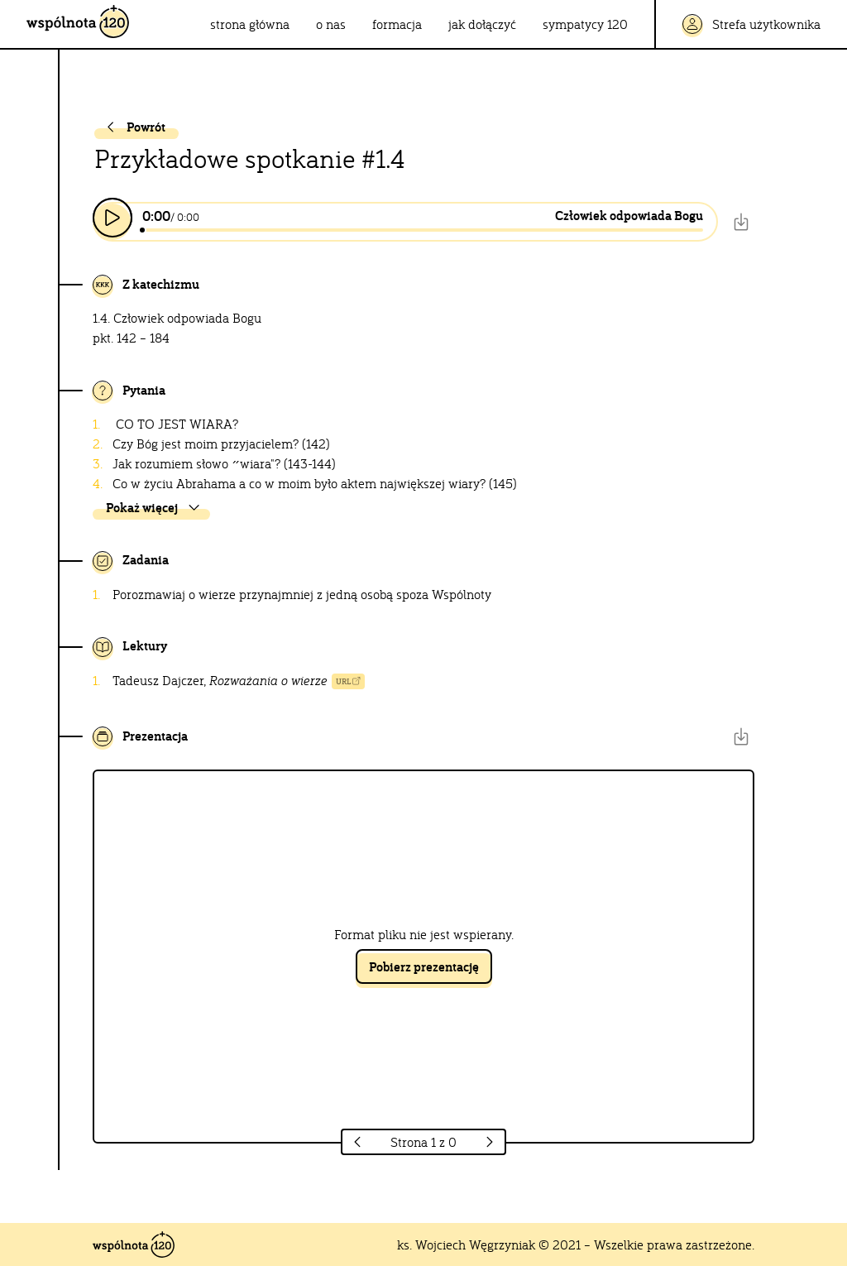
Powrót (134, 127)
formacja (397, 24)
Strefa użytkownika (751, 24)
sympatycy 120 (585, 24)
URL (348, 681)
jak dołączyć (482, 24)
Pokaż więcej (154, 507)
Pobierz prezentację (424, 967)
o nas (331, 24)
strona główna (250, 24)
